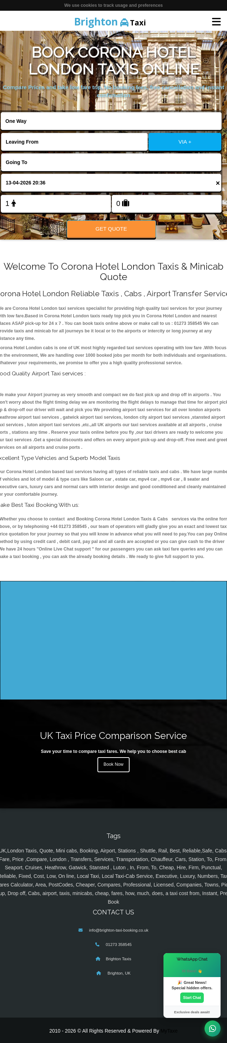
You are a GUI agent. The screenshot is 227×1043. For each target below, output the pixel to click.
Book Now (113, 764)
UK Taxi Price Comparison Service (113, 735)
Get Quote (111, 229)
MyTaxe (169, 1031)
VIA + (184, 142)
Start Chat (192, 997)
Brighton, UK (118, 973)
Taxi (110, 21)
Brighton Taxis (118, 959)
